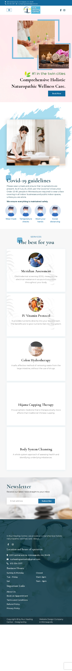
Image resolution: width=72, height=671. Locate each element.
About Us (11, 605)
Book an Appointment (17, 609)
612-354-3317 (10, 4)
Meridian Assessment (36, 271)
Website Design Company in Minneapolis (51, 633)
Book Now (56, 93)
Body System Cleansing (36, 449)
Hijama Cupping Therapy (36, 405)
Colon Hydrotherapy (35, 360)
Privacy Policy (13, 621)
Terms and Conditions (17, 613)
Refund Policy (13, 617)
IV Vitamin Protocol (36, 316)
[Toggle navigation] (9, 10)
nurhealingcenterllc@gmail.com (27, 4)
